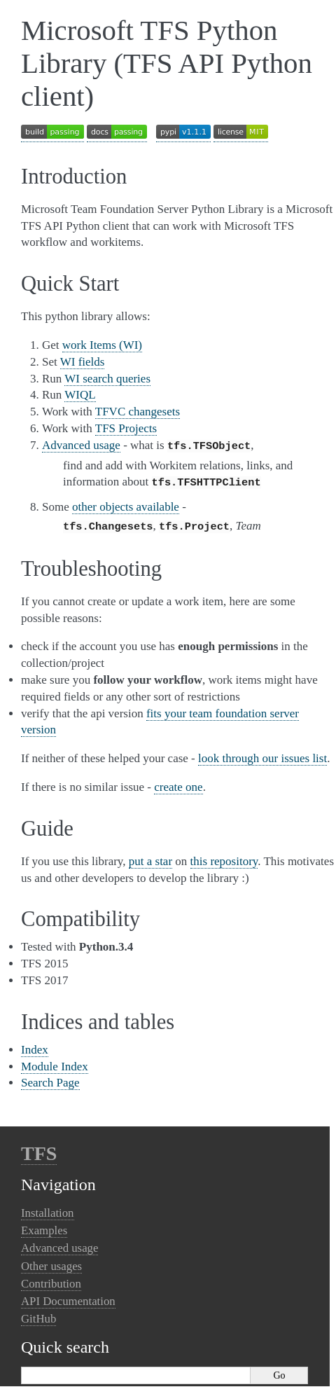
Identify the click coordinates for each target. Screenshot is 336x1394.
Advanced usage (59, 1243)
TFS (39, 1149)
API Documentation (68, 1297)
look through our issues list (262, 754)
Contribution (51, 1279)
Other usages (51, 1262)
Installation (47, 1208)
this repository (224, 857)
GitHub (38, 1314)
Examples (44, 1226)
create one (178, 782)
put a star (150, 857)
